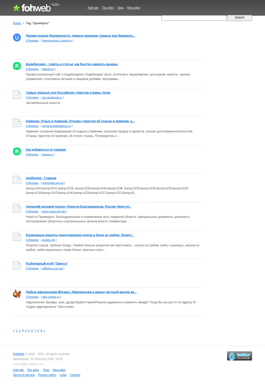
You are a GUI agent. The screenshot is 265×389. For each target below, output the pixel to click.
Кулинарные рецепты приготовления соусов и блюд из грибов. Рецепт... (80, 235)
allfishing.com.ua (52, 268)
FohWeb (18, 354)
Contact (75, 375)
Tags (120, 7)
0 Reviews (32, 40)
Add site (93, 7)
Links (63, 375)
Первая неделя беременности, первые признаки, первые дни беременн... (80, 35)
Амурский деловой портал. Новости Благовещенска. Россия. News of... (78, 206)
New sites (133, 7)
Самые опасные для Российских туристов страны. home (68, 92)
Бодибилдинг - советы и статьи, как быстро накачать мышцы (72, 64)
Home (17, 23)
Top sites (108, 7)
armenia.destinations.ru (56, 125)
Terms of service (24, 375)
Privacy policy (47, 375)
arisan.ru (47, 154)
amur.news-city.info (54, 211)
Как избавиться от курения (46, 149)
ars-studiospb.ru (52, 97)
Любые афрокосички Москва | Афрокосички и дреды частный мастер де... (81, 292)
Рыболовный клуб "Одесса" (47, 263)
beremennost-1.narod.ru (57, 40)
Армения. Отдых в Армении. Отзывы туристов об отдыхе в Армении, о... (80, 121)
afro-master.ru (50, 296)
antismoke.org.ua (52, 182)
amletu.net (48, 239)
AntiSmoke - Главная (41, 178)
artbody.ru (48, 68)
